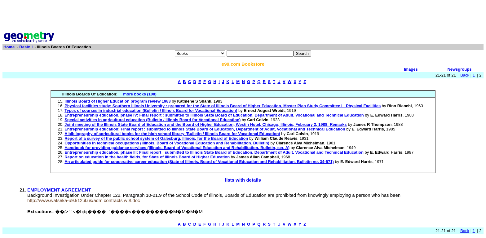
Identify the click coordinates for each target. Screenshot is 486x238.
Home (9, 47)
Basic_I (26, 47)
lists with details (243, 180)
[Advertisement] (243, 16)
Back (464, 75)
